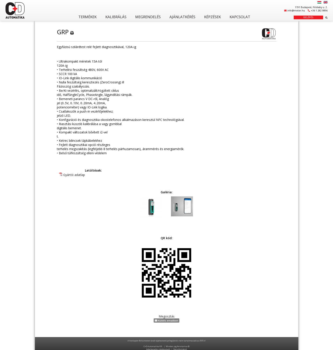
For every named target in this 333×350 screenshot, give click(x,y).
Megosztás (167, 316)
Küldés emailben (166, 320)
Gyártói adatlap (74, 175)
